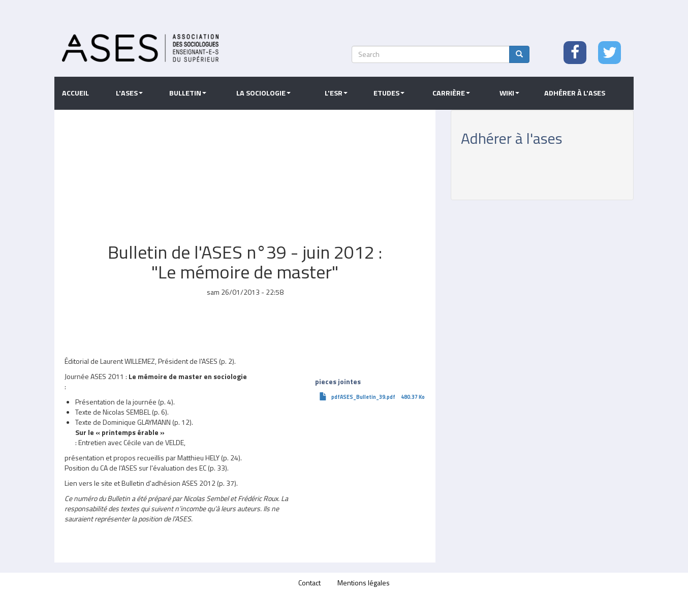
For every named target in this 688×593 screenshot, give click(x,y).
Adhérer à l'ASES (574, 93)
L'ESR (336, 93)
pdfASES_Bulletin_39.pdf (363, 397)
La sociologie (263, 93)
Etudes (388, 93)
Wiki (509, 93)
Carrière (451, 93)
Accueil (75, 93)
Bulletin (187, 93)
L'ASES (129, 93)
